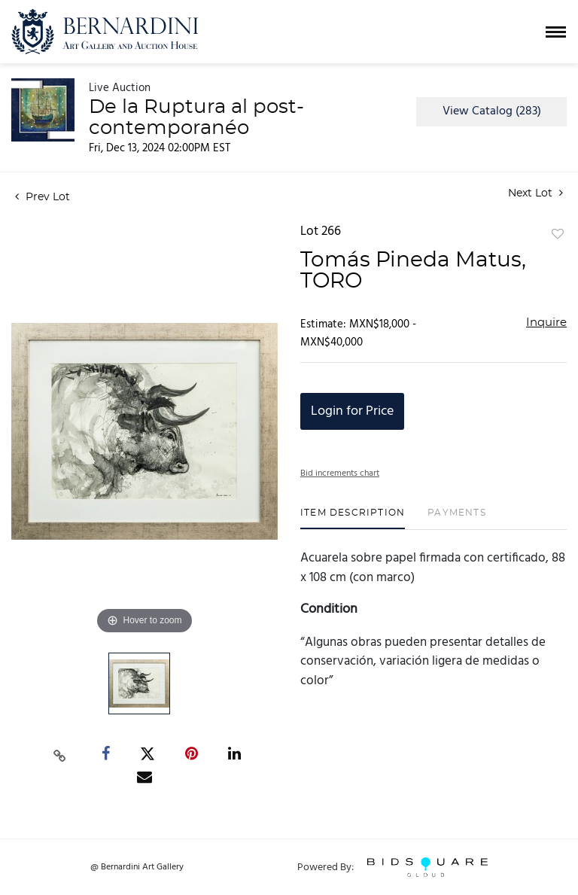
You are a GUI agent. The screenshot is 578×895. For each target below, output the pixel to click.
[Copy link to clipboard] (60, 754)
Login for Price (352, 411)
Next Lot (535, 193)
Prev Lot (42, 197)
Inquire (546, 322)
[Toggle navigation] (556, 32)
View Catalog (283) (492, 111)
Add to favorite (558, 234)
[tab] (352, 518)
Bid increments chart (339, 473)
